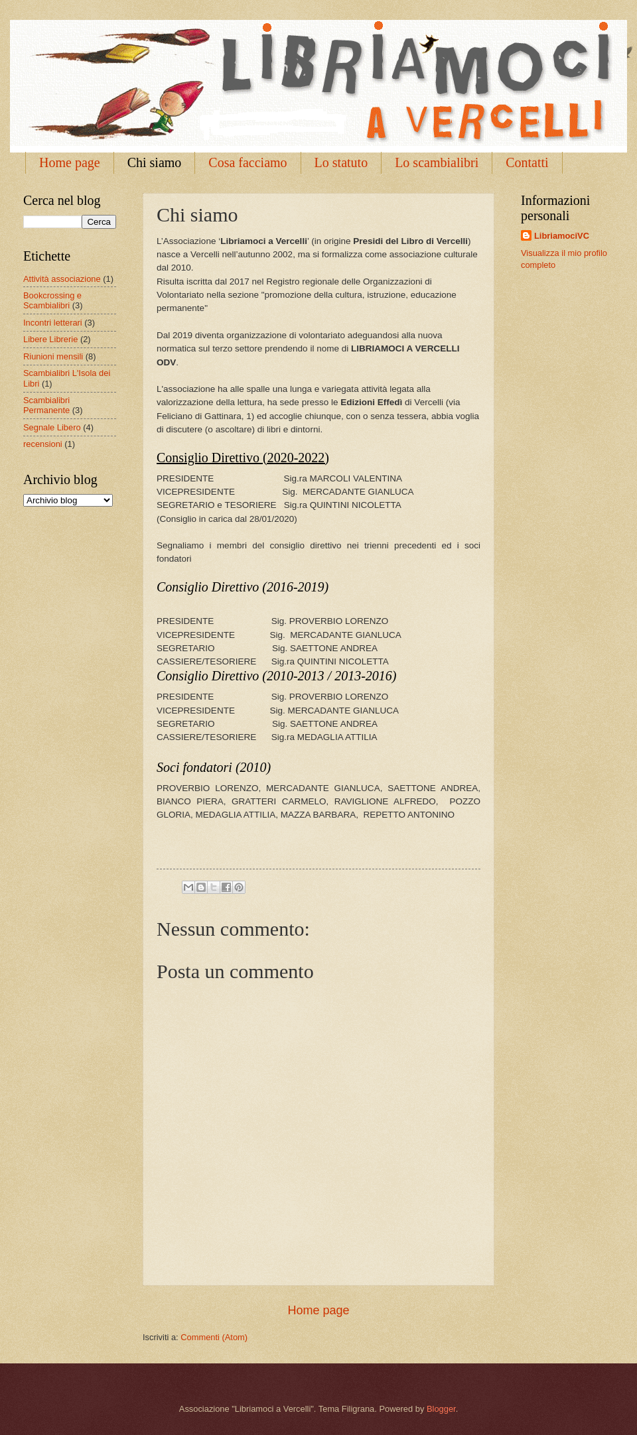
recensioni (42, 444)
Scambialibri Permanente (46, 405)
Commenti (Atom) (214, 1337)
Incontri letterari (52, 323)
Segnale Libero (52, 427)
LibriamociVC (561, 236)
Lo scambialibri (436, 162)
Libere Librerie (50, 339)
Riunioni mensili (53, 356)
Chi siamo (154, 162)
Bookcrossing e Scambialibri (52, 300)
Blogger (441, 1409)
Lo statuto (341, 162)
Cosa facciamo (247, 162)
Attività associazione (62, 279)
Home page (69, 162)
